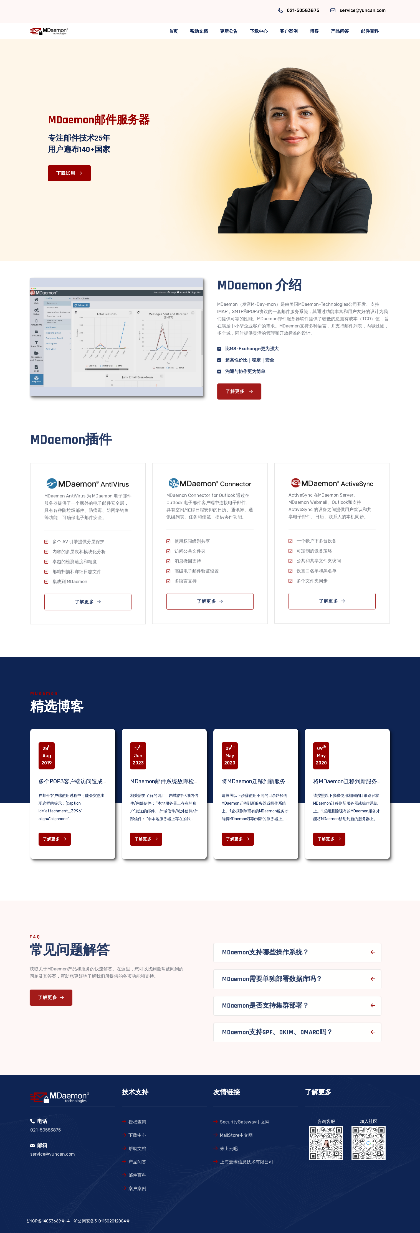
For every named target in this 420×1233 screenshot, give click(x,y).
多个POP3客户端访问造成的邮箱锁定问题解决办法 (101, 781)
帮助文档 (199, 31)
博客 (314, 31)
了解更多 (242, 392)
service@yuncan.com (363, 10)
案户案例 (137, 1188)
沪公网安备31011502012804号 (102, 1221)
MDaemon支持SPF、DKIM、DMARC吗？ (277, 1035)
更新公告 (229, 31)
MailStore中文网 (236, 1135)
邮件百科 (370, 31)
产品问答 (340, 31)
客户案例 (289, 31)
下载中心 (259, 31)
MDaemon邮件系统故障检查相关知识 (176, 781)
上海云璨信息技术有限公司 (246, 1162)
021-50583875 (303, 10)
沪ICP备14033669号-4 (48, 1221)
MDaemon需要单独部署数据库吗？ (272, 982)
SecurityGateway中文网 (245, 1122)
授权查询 (137, 1122)
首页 (173, 31)
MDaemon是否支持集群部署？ (265, 1008)
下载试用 (69, 173)
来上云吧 (229, 1148)
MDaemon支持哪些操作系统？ (265, 955)
